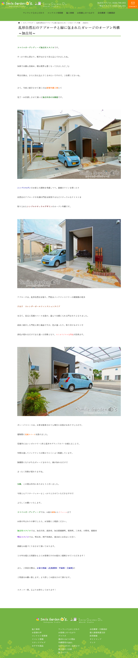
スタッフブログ (28, 16)
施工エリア (63, 645)
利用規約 (96, 652)
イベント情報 (37, 632)
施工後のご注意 (65, 642)
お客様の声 (37, 625)
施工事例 (70, 11)
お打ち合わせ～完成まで (69, 639)
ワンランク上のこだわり (33, 11)
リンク (92, 635)
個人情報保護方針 (97, 625)
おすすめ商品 (37, 639)
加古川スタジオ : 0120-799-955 (111, 2)
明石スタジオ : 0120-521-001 (112, 5)
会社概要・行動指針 (106, 11)
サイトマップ (95, 632)
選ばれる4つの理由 (66, 632)
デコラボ (62, 629)
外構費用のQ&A (65, 635)
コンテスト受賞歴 (55, 11)
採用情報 (93, 629)
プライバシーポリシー (82, 652)
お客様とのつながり (86, 11)
